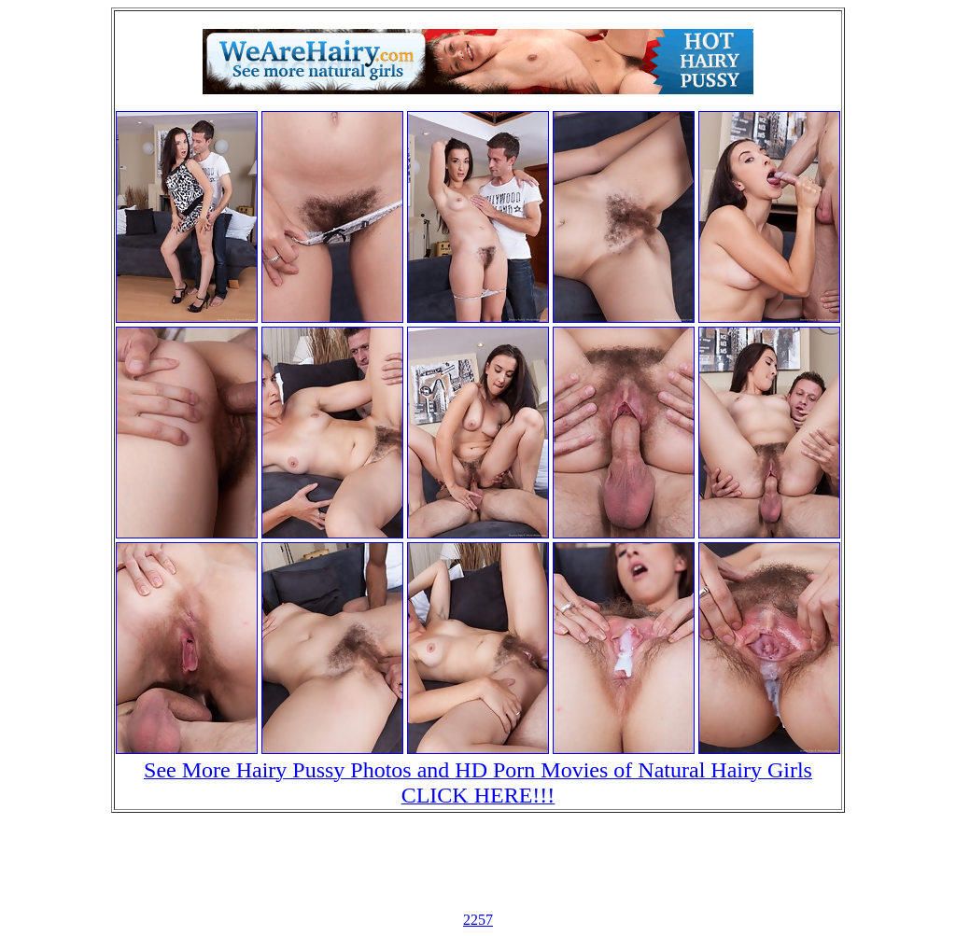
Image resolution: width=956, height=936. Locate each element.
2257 (478, 920)
